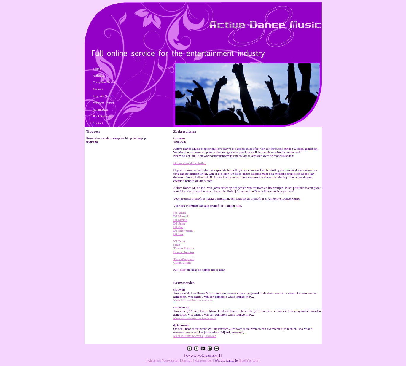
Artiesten (99, 75)
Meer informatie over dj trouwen (194, 336)
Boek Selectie (102, 116)
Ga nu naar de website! (189, 163)
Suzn (176, 244)
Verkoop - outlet (103, 102)
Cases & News (102, 96)
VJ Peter (179, 241)
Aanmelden (100, 109)
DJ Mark (179, 212)
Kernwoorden (203, 360)
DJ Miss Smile (183, 230)
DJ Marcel (180, 216)
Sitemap (186, 360)
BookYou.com (248, 360)
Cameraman (182, 262)
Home (97, 68)
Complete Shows (104, 82)
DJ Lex (178, 234)
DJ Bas (178, 227)
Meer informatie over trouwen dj (194, 318)
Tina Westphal (183, 259)
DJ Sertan (180, 220)
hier (238, 205)
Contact (98, 123)
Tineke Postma (183, 248)
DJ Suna (179, 223)
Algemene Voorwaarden (164, 360)
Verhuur (98, 89)
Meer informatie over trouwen (193, 300)
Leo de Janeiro (183, 252)
